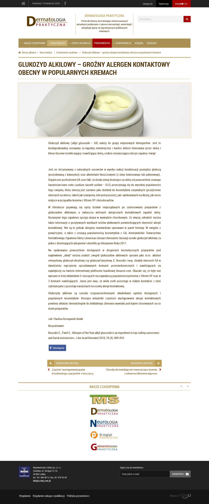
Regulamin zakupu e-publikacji (49, 496)
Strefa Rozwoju (80, 43)
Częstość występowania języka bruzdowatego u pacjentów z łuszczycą (72, 371)
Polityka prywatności (78, 496)
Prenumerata (102, 43)
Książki (139, 43)
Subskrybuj (181, 474)
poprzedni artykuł (64, 363)
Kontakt (152, 43)
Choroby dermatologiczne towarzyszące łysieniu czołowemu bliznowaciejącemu (131, 371)
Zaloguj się (147, 3)
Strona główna (27, 52)
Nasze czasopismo (33, 43)
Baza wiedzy (57, 43)
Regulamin (24, 496)
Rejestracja (164, 3)
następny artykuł (145, 363)
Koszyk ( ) (181, 3)
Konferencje (122, 43)
